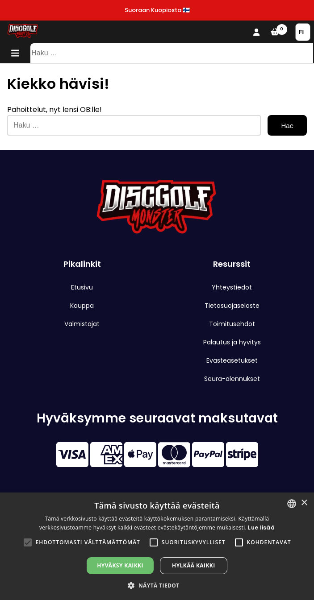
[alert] (157, 546)
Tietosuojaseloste (232, 305)
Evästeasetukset (232, 360)
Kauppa (82, 305)
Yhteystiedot (232, 287)
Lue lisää (261, 527)
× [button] (304, 503)
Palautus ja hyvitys (232, 342)
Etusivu (82, 287)
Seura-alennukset (232, 378)
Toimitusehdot (232, 323)
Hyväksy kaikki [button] (120, 565)
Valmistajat (82, 323)
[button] (28, 542)
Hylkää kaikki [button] (193, 565)
